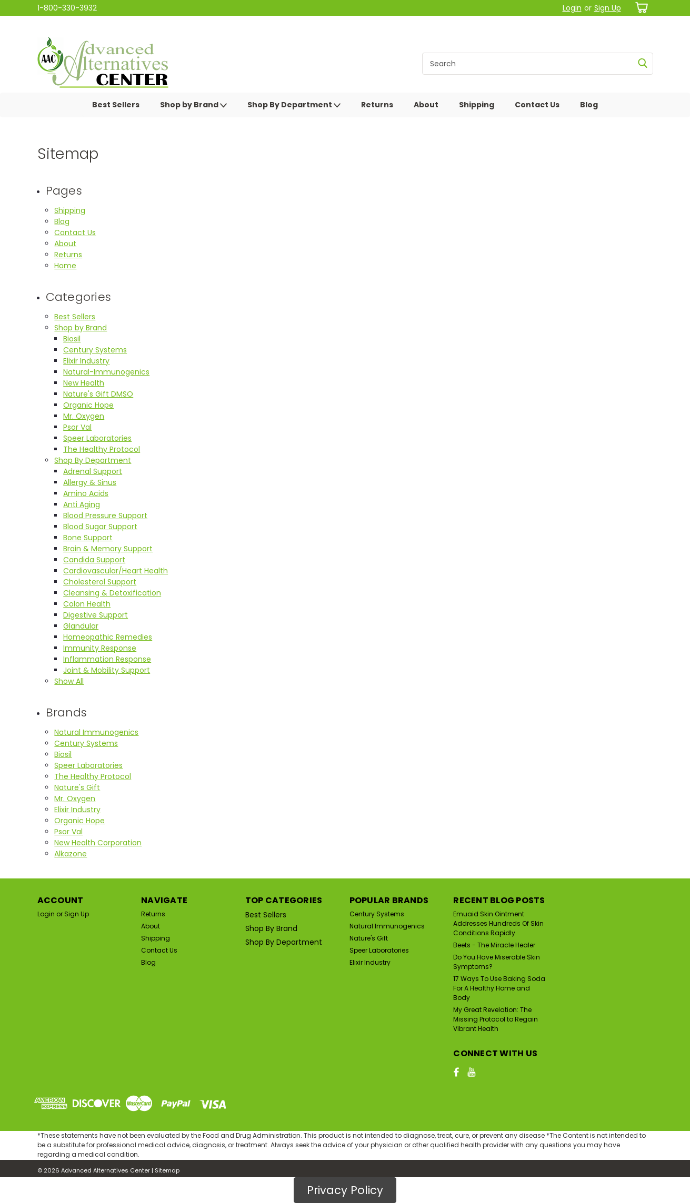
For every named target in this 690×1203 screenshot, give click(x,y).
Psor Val (77, 427)
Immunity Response (99, 648)
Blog (589, 104)
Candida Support (94, 559)
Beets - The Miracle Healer (494, 945)
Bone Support (88, 537)
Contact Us (537, 104)
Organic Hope (88, 405)
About (426, 104)
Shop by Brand (193, 105)
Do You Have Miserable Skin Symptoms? (496, 962)
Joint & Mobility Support (106, 670)
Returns (377, 104)
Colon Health (87, 604)
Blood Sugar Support (100, 526)
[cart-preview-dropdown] (639, 8)
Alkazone (70, 853)
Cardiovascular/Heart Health (115, 570)
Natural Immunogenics (96, 732)
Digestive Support (95, 615)
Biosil (72, 338)
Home (65, 265)
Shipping (476, 104)
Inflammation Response (107, 659)
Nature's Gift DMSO (98, 394)
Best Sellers (115, 104)
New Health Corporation (98, 842)
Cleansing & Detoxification (112, 593)
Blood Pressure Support (105, 515)
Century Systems (95, 350)
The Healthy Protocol (101, 449)
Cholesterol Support (99, 582)
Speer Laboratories (97, 438)
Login (572, 8)
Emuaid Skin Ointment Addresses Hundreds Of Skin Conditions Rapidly (498, 923)
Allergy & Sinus (89, 482)
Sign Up (607, 8)
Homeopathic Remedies (107, 637)
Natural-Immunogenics (106, 372)
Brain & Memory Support (108, 548)
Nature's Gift (77, 787)
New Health (83, 383)
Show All (69, 681)
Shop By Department (294, 105)
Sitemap (167, 1170)
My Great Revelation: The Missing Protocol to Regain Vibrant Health (495, 1019)
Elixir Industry (86, 361)
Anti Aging (81, 504)
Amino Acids (85, 493)
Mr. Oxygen (83, 416)
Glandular (80, 626)
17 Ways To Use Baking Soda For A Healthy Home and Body (499, 988)
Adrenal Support (92, 471)
